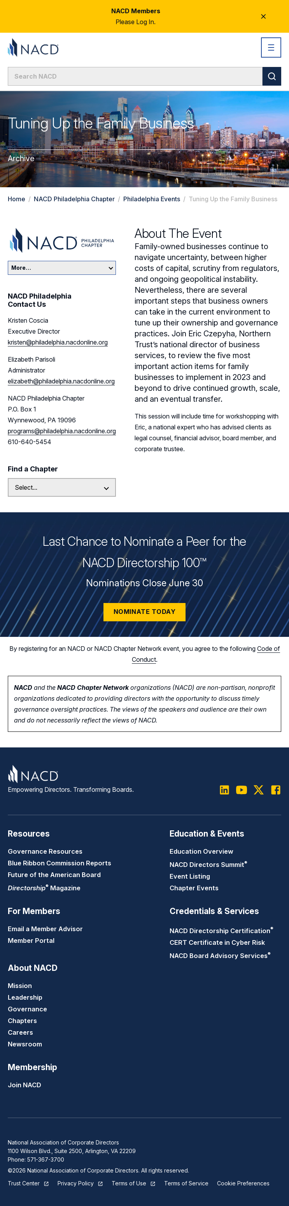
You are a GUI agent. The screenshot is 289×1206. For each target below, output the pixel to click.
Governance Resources (45, 851)
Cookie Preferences (243, 1183)
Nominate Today (145, 611)
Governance (27, 1009)
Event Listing (190, 876)
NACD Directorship (221, 931)
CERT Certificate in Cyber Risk (217, 942)
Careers (20, 1032)
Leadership (25, 997)
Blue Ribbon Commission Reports (59, 863)
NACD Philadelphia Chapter (74, 199)
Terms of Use (129, 1183)
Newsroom (25, 1044)
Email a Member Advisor (45, 929)
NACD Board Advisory (220, 956)
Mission (20, 986)
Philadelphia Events (151, 199)
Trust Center (24, 1183)
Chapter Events (194, 888)
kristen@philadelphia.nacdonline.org (58, 342)
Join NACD (24, 1085)
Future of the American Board (54, 875)
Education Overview (201, 851)
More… (62, 267)
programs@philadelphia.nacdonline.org (62, 431)
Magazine (44, 888)
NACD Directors (208, 864)
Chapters (22, 1021)
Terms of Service (186, 1183)
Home (16, 199)
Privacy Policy (76, 1183)
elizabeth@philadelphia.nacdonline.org (61, 381)
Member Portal (31, 940)
